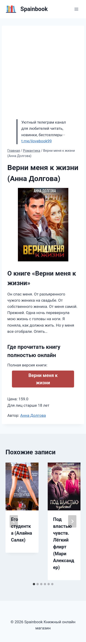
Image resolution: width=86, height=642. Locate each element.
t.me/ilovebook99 (36, 141)
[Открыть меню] (76, 9)
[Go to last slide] (14, 521)
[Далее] (72, 521)
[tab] (34, 584)
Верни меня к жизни (43, 379)
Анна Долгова (33, 415)
